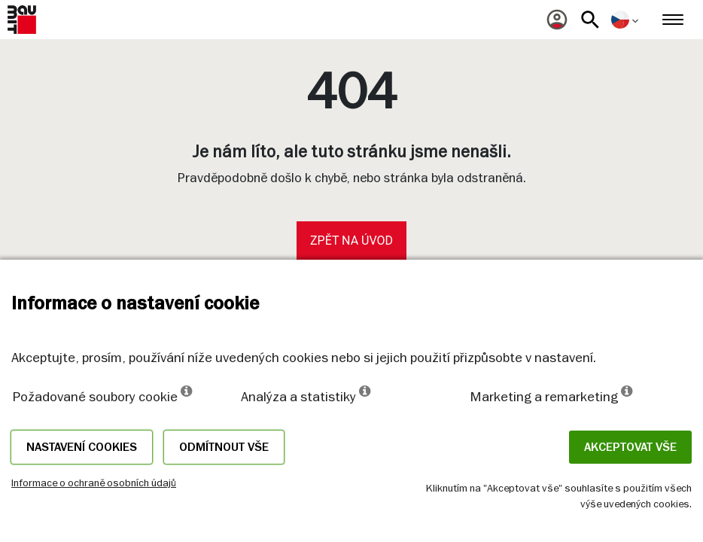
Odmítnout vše (224, 447)
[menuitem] (557, 19)
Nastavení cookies (81, 447)
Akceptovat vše (630, 447)
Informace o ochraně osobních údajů (93, 482)
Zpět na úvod (351, 240)
